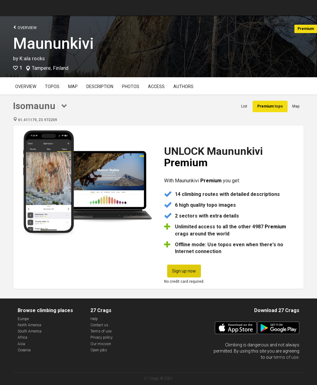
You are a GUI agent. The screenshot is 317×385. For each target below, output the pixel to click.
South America (29, 331)
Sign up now (184, 271)
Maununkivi (53, 44)
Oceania (24, 350)
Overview (25, 27)
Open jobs (98, 350)
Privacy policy (101, 337)
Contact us (99, 325)
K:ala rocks (32, 58)
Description (99, 86)
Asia (21, 344)
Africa (22, 337)
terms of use (286, 357)
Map (73, 86)
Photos (130, 86)
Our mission (100, 344)
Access (156, 86)
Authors (183, 86)
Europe (23, 319)
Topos (52, 86)
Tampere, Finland (50, 68)
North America (29, 325)
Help (94, 319)
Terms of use (100, 331)
